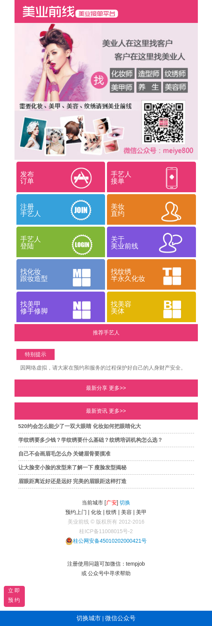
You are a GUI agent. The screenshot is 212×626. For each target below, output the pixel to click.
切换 (125, 503)
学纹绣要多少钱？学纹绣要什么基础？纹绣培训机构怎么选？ (90, 440)
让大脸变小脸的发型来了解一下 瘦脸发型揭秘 (72, 467)
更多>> (117, 388)
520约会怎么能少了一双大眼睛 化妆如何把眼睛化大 (79, 426)
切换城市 (88, 618)
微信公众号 (120, 618)
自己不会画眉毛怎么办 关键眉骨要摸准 (64, 454)
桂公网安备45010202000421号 (110, 541)
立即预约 (14, 595)
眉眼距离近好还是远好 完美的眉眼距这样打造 (72, 481)
